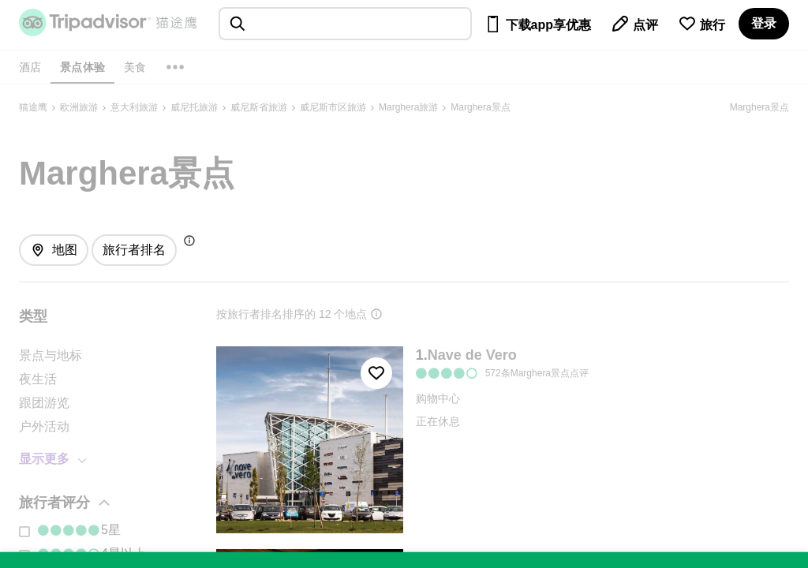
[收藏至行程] (376, 373)
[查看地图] (53, 250)
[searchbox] (345, 24)
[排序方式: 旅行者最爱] (134, 250)
